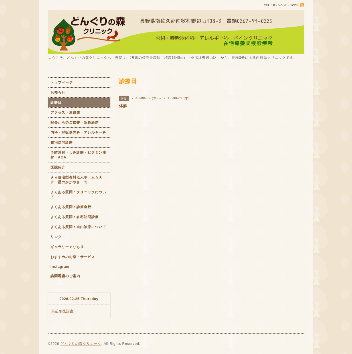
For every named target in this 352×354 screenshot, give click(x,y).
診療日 (56, 102)
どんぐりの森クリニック (80, 344)
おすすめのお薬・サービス (72, 257)
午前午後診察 (62, 311)
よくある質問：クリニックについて (78, 194)
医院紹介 (57, 167)
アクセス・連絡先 (65, 112)
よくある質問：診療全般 (70, 207)
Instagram (59, 267)
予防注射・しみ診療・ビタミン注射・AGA (78, 154)
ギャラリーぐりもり (67, 247)
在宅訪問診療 (61, 142)
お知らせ (57, 92)
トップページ (61, 83)
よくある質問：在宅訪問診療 (74, 217)
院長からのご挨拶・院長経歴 (74, 122)
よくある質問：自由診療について (78, 227)
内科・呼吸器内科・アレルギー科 (78, 132)
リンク (56, 237)
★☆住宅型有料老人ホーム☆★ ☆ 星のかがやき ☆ (80, 179)
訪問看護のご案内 (65, 276)
